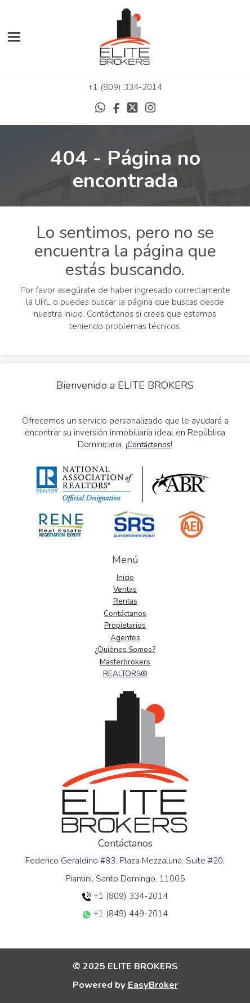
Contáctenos (149, 444)
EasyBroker (153, 984)
